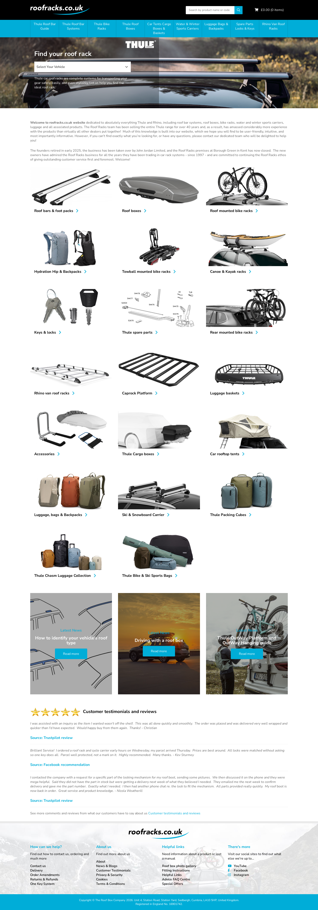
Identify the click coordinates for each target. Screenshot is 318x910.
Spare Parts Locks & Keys (245, 26)
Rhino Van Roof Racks (273, 26)
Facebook (241, 870)
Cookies (102, 879)
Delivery (36, 870)
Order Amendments (45, 875)
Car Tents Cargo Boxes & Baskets (159, 28)
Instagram (241, 875)
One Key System (42, 884)
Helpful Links (172, 875)
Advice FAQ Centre (176, 879)
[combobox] (82, 67)
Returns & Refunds (44, 879)
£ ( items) (272, 10)
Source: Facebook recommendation (60, 764)
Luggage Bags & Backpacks (216, 26)
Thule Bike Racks (102, 26)
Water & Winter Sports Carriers (188, 26)
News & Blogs (106, 866)
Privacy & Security (109, 875)
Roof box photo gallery (179, 866)
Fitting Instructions (176, 870)
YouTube (240, 866)
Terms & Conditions (110, 884)
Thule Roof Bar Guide (45, 26)
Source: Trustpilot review (51, 737)
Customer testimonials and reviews (174, 813)
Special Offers (172, 884)
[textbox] (82, 67)
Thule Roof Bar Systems (73, 26)
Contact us (38, 866)
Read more (71, 654)
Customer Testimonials (113, 870)
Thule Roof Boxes (130, 26)
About (100, 861)
